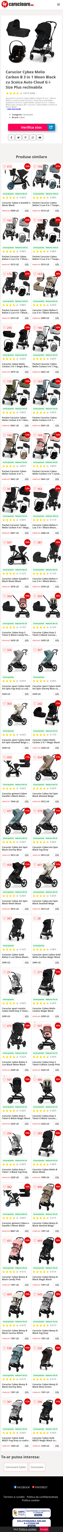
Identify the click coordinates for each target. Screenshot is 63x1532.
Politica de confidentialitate (42, 1497)
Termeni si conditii (14, 1497)
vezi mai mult (14, 109)
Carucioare (37, 1467)
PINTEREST (40, 1487)
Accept (44, 1529)
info (27, 210)
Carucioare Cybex (16, 1467)
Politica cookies (31, 1500)
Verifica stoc (38, 127)
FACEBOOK (22, 1487)
